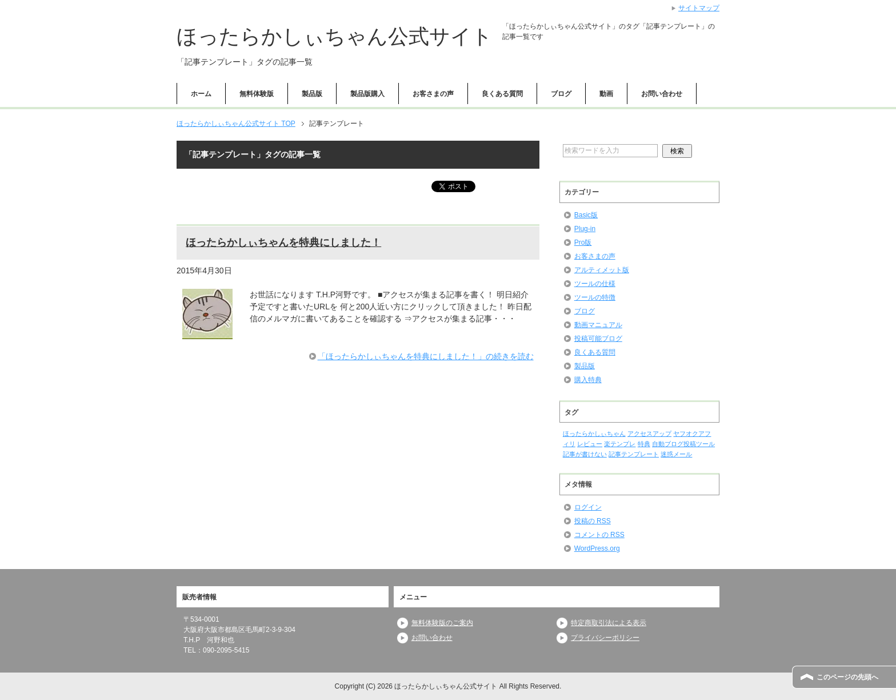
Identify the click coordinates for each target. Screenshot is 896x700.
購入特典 (588, 380)
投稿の (592, 521)
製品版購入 (367, 94)
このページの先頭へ (847, 677)
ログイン (588, 507)
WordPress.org (597, 548)
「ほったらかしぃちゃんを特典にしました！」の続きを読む (426, 356)
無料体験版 (256, 94)
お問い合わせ (661, 94)
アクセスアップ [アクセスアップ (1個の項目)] (649, 433)
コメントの (599, 535)
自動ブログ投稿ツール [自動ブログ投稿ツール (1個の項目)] (683, 443)
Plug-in (584, 229)
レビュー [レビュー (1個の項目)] (589, 443)
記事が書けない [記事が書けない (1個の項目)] (585, 454)
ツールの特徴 (594, 297)
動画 (606, 94)
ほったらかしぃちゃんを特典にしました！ (283, 242)
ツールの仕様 (594, 284)
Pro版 (583, 242)
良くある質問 (502, 94)
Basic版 (586, 215)
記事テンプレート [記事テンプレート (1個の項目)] (634, 454)
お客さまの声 (433, 94)
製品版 (312, 94)
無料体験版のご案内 (442, 623)
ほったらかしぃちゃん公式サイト (335, 36)
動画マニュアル (598, 325)
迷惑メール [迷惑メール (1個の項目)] (676, 454)
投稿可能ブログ (598, 339)
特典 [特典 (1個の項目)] (644, 443)
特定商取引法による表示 (608, 623)
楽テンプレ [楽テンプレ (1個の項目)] (619, 443)
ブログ (561, 94)
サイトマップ (698, 8)
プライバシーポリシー (605, 638)
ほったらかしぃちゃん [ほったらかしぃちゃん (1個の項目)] (594, 433)
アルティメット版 (601, 270)
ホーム (201, 94)
